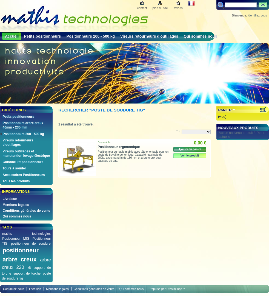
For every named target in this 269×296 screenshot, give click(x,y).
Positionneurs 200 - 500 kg (90, 36)
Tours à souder (14, 168)
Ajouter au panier (189, 149)
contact (142, 8)
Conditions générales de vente (26, 211)
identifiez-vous (257, 15)
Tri (177, 131)
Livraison (9, 199)
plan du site (160, 8)
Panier (225, 110)
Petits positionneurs (42, 36)
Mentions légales (15, 205)
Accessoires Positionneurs (23, 175)
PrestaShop (174, 289)
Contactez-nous (13, 289)
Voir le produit (190, 155)
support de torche (27, 273)
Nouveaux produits (238, 128)
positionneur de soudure (31, 243)
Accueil (12, 36)
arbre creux (19, 259)
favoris (178, 8)
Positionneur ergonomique (119, 147)
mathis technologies (26, 234)
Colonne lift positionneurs (22, 162)
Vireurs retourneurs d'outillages (149, 36)
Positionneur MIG (15, 239)
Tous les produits (16, 181)
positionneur (20, 250)
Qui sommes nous (200, 36)
